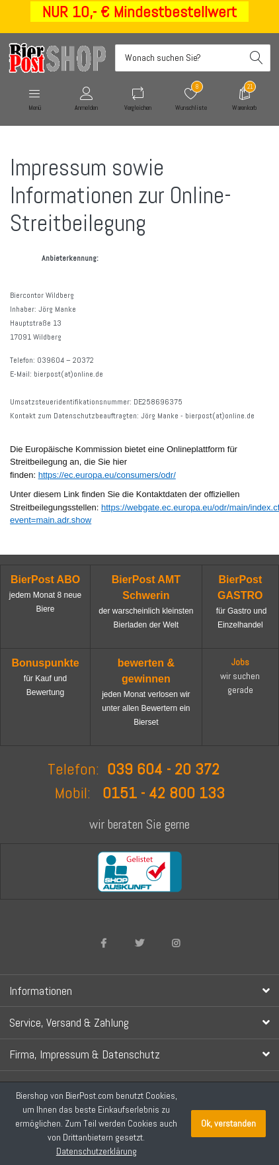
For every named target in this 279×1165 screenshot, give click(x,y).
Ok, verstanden (228, 1123)
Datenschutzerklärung (96, 1151)
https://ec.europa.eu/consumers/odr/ (107, 475)
